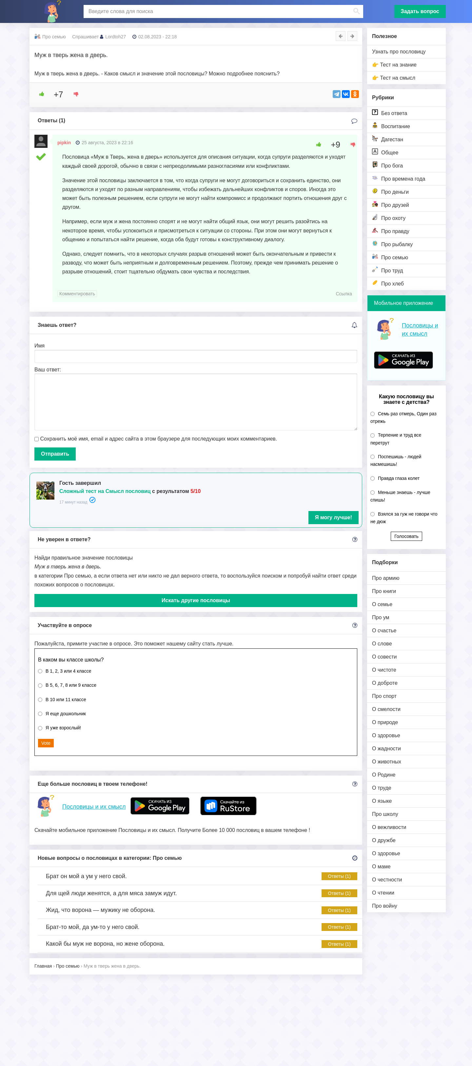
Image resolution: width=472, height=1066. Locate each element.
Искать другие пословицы (196, 600)
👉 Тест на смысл (393, 78)
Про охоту (388, 217)
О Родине (383, 775)
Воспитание (391, 125)
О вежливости (389, 827)
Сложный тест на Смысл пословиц (105, 491)
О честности (387, 879)
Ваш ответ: (47, 369)
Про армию (385, 578)
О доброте (385, 683)
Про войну (384, 906)
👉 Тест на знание (394, 65)
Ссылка (344, 293)
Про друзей (390, 204)
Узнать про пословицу (399, 51)
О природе (385, 722)
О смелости (386, 709)
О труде (381, 788)
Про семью (390, 256)
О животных (386, 761)
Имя (39, 345)
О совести (384, 657)
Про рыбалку (392, 243)
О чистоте (384, 670)
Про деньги (390, 191)
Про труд (387, 269)
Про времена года (398, 178)
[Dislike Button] (73, 94)
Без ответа (389, 112)
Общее (385, 151)
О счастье (384, 630)
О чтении (383, 893)
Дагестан (387, 138)
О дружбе (384, 840)
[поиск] (223, 11)
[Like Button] (39, 94)
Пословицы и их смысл (94, 806)
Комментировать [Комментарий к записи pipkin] (77, 293)
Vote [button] (45, 743)
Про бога (387, 165)
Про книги (384, 591)
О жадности (386, 748)
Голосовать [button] (406, 536)
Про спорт (384, 696)
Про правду (390, 230)
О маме (381, 866)
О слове (382, 643)
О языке (382, 801)
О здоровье (386, 735)
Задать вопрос (420, 11)
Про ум (380, 617)
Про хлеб (388, 283)
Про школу (385, 814)
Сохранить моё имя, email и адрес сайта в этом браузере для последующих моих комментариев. (158, 439)
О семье (382, 604)
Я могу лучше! (333, 517)
